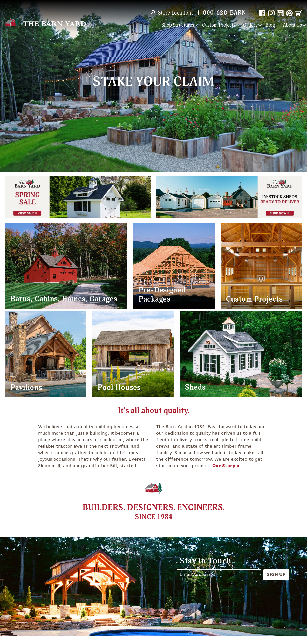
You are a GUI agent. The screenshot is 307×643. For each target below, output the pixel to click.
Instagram (271, 13)
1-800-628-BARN (221, 12)
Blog (270, 25)
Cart (298, 13)
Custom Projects (218, 25)
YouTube (280, 13)
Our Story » (226, 465)
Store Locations (176, 13)
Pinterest (289, 13)
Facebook (262, 13)
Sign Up (276, 574)
